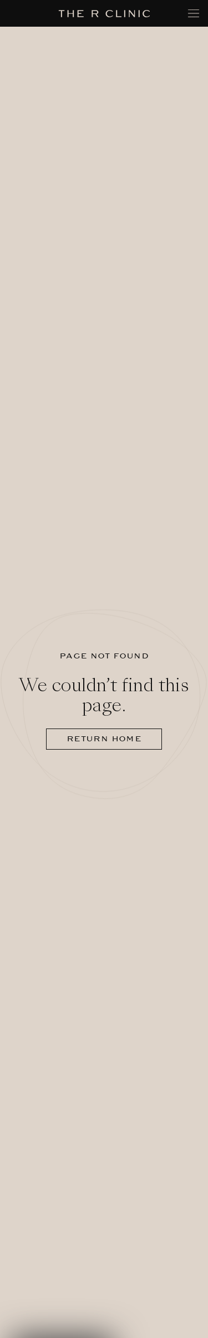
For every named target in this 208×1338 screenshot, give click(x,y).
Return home (104, 739)
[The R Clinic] (104, 13)
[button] (62, 1322)
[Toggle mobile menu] (193, 13)
